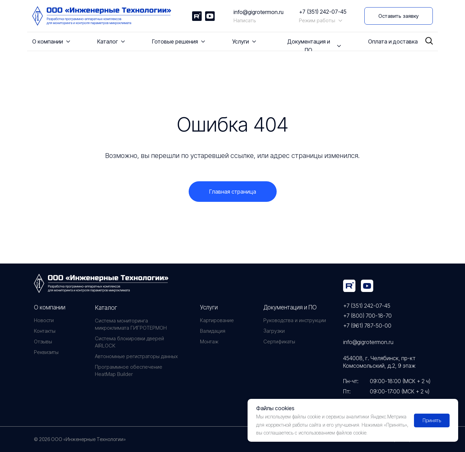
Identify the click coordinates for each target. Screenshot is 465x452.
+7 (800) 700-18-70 (367, 315)
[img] (349, 286)
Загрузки (274, 331)
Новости (44, 320)
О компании (49, 307)
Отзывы (43, 341)
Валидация (212, 331)
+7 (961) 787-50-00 (367, 325)
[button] (398, 16)
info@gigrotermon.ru (259, 12)
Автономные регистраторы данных (136, 356)
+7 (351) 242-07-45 (323, 11)
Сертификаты (279, 341)
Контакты (44, 331)
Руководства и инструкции (294, 320)
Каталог (106, 307)
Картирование (217, 320)
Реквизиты (46, 352)
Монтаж (209, 341)
